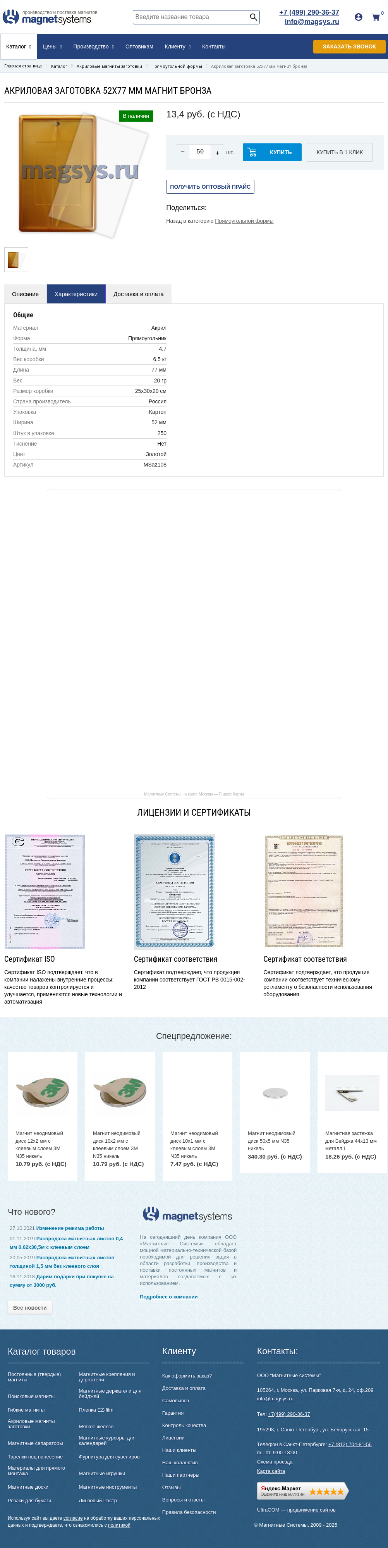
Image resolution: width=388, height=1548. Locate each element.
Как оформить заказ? (187, 1376)
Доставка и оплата (138, 294)
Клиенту (178, 46)
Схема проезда (275, 1462)
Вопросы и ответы (183, 1500)
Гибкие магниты (26, 1410)
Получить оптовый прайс (210, 187)
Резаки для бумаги (29, 1500)
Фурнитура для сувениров (109, 1457)
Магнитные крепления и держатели (107, 1377)
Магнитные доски (28, 1487)
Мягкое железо (96, 1426)
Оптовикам (139, 46)
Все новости (30, 1308)
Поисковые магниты (31, 1396)
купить (281, 152)
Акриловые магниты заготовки (31, 1424)
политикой (119, 1525)
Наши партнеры (180, 1475)
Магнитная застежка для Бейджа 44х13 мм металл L (351, 1140)
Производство (93, 46)
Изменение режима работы (70, 1228)
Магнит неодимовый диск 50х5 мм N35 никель (271, 1140)
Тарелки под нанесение (35, 1457)
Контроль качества (184, 1425)
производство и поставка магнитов (60, 12)
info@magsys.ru (312, 22)
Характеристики (76, 294)
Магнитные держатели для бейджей (110, 1393)
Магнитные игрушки (102, 1473)
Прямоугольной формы (244, 221)
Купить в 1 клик (340, 152)
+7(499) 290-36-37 (289, 1414)
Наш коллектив (180, 1462)
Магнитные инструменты (108, 1487)
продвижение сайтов (311, 1510)
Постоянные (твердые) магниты (34, 1377)
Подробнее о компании (168, 1297)
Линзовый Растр (98, 1500)
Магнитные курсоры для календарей (107, 1440)
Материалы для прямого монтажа (36, 1470)
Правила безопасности (189, 1512)
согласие (73, 1518)
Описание (25, 294)
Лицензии (173, 1438)
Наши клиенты (179, 1450)
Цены (52, 46)
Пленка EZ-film (96, 1410)
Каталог (18, 46)
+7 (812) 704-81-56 (350, 1444)
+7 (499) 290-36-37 (309, 12)
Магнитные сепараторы (35, 1443)
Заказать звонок (349, 46)
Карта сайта (271, 1471)
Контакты (213, 46)
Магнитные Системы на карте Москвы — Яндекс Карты (194, 794)
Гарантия (173, 1413)
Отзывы (171, 1487)
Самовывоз (175, 1400)
